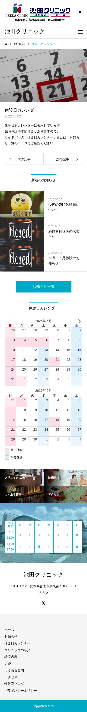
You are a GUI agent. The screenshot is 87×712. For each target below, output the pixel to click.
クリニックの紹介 (17, 650)
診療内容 (10, 657)
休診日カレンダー (17, 643)
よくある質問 (14, 670)
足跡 (7, 663)
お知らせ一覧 (43, 287)
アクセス (10, 677)
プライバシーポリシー (20, 690)
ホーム (9, 630)
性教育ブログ (14, 684)
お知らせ (10, 636)
